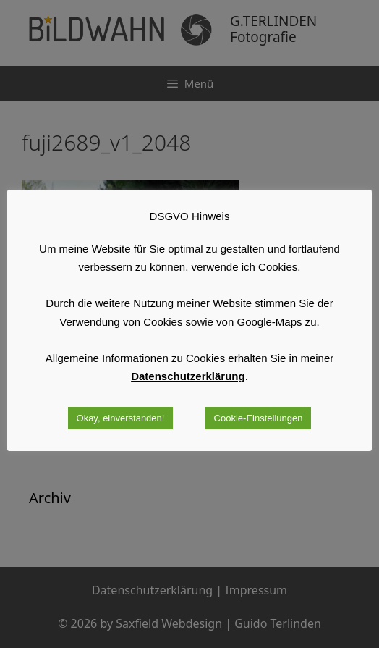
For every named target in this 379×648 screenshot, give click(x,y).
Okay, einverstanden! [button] (121, 418)
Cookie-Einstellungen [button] (258, 418)
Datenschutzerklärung (188, 376)
